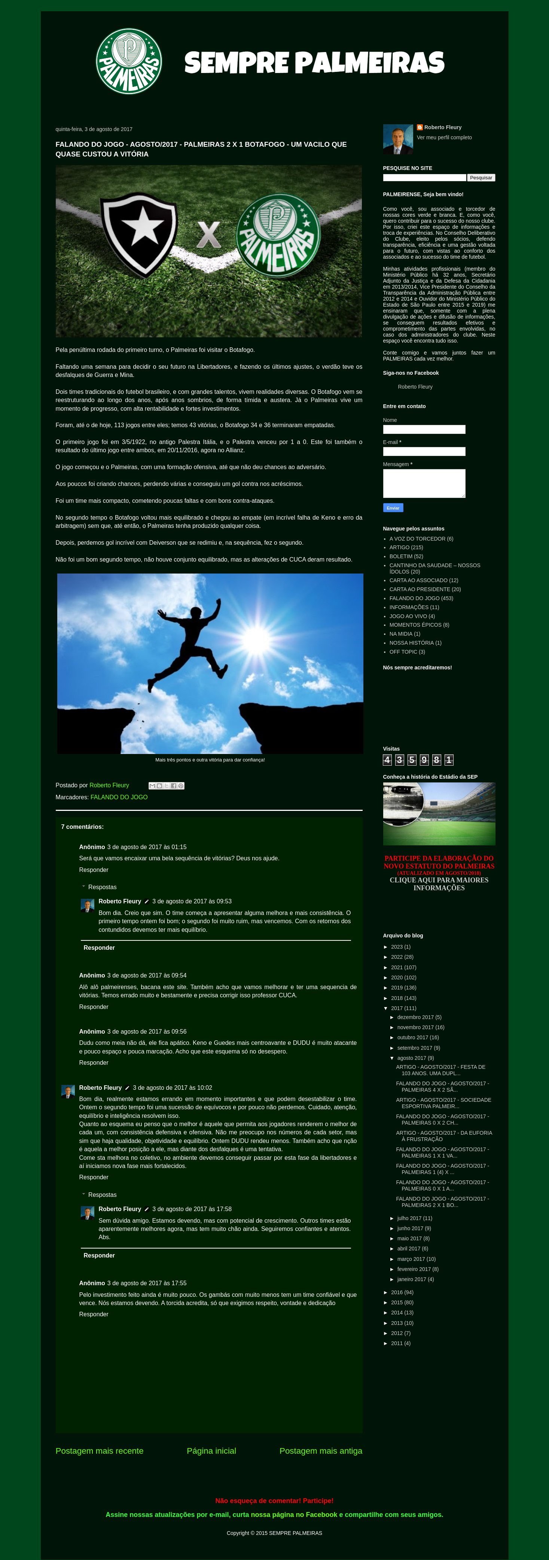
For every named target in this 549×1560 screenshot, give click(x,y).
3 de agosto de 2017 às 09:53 (192, 901)
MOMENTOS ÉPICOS (416, 625)
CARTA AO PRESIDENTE (420, 589)
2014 (397, 1313)
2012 (397, 1333)
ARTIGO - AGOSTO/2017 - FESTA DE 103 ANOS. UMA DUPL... (440, 1070)
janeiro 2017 (412, 1279)
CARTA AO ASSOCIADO (419, 580)
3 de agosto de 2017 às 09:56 (147, 1031)
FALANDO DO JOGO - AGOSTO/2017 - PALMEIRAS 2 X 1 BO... (442, 1202)
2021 (397, 967)
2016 (397, 1292)
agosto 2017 (412, 1058)
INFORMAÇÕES (409, 607)
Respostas (102, 887)
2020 (397, 977)
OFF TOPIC (403, 652)
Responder (94, 870)
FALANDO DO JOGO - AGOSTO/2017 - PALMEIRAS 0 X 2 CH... (442, 1119)
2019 (397, 988)
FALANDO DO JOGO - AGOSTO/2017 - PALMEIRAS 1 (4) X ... (442, 1169)
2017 (397, 1008)
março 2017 (412, 1259)
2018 (397, 998)
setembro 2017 (415, 1048)
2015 (397, 1302)
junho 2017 (411, 1228)
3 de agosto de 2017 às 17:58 (192, 1209)
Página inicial (211, 1451)
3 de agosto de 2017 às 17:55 (147, 1283)
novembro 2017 (416, 1027)
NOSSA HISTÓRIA (412, 643)
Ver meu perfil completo (444, 137)
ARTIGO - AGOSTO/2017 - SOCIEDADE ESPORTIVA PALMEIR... (443, 1103)
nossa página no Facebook (294, 1514)
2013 (397, 1323)
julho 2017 (410, 1218)
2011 (397, 1343)
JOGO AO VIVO (408, 616)
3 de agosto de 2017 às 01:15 (147, 847)
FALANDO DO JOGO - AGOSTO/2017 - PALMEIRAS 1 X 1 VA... (442, 1152)
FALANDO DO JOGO (119, 797)
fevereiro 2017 (414, 1269)
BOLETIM (401, 556)
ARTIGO (399, 547)
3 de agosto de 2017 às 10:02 (172, 1088)
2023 (397, 947)
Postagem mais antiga (321, 1451)
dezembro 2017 (416, 1017)
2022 (397, 957)
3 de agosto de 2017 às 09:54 (147, 975)
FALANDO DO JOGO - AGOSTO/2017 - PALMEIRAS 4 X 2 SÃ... (442, 1086)
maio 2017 (410, 1238)
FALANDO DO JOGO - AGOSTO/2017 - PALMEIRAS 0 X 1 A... (442, 1185)
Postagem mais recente (100, 1451)
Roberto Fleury (120, 901)
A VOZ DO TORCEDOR (418, 539)
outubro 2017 (413, 1037)
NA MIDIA (401, 634)
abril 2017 (409, 1249)
